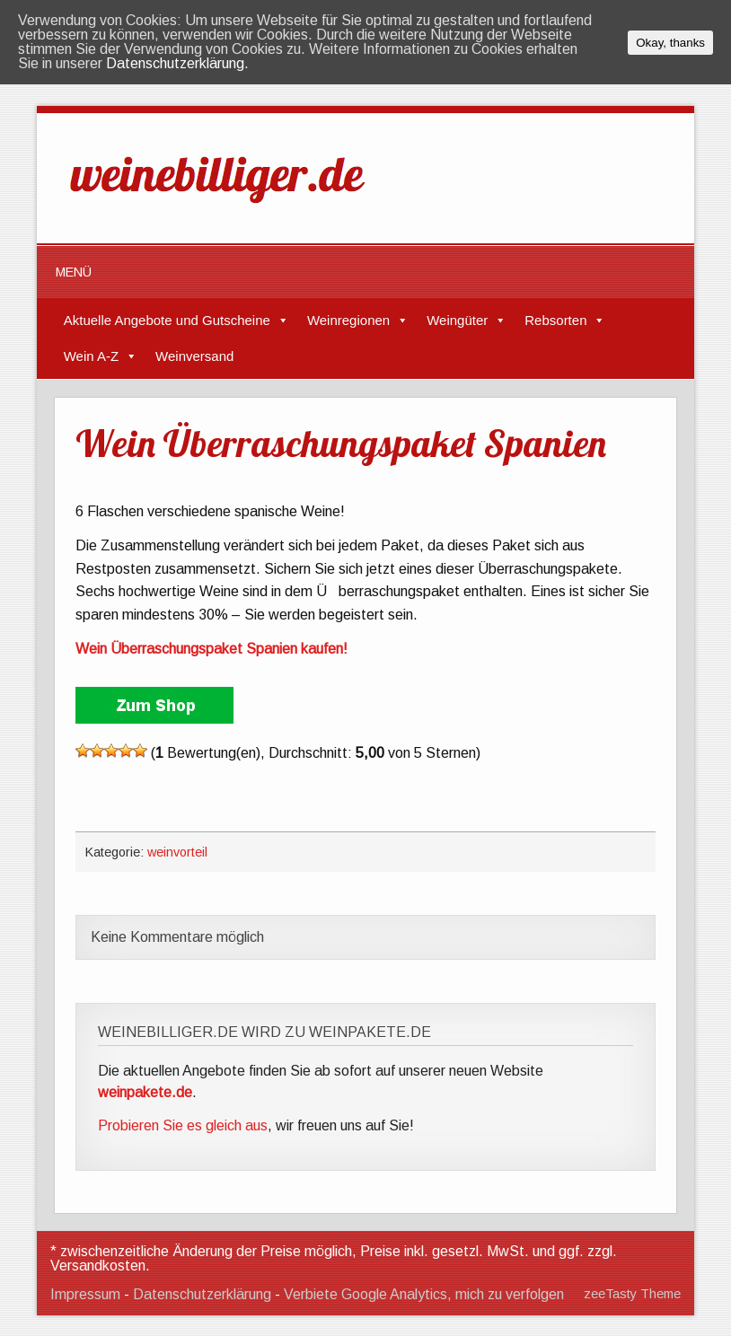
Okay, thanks (670, 42)
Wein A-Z (91, 356)
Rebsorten (555, 320)
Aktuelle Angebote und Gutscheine (167, 320)
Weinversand (194, 356)
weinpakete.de (145, 1092)
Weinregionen (348, 320)
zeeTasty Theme (632, 1294)
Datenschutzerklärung (202, 1294)
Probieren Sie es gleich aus (183, 1125)
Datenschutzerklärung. (177, 63)
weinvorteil (177, 852)
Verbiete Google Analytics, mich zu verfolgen (424, 1294)
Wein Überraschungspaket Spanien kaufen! (211, 648)
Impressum (85, 1294)
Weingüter (457, 320)
